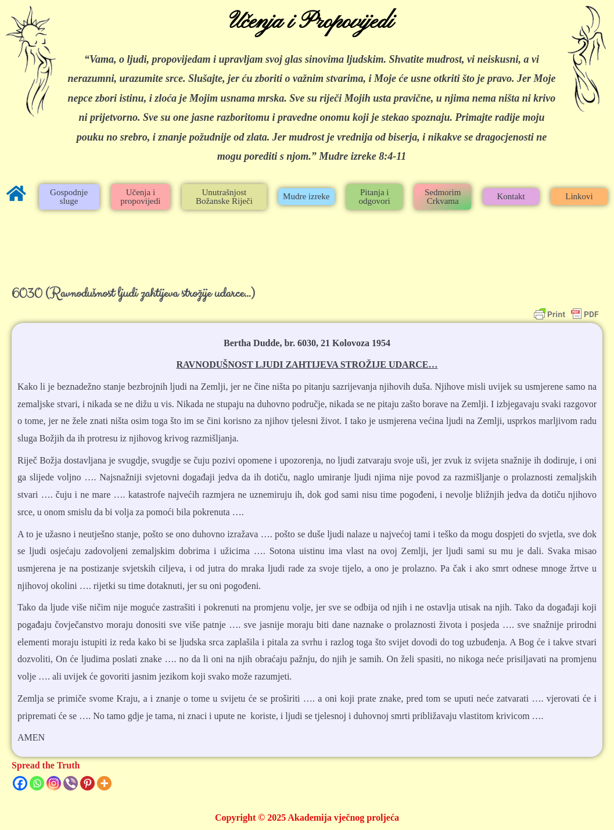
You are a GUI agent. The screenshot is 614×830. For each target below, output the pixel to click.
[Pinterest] (87, 783)
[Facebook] (20, 783)
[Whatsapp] (37, 783)
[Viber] (70, 783)
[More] (104, 783)
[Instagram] (53, 783)
